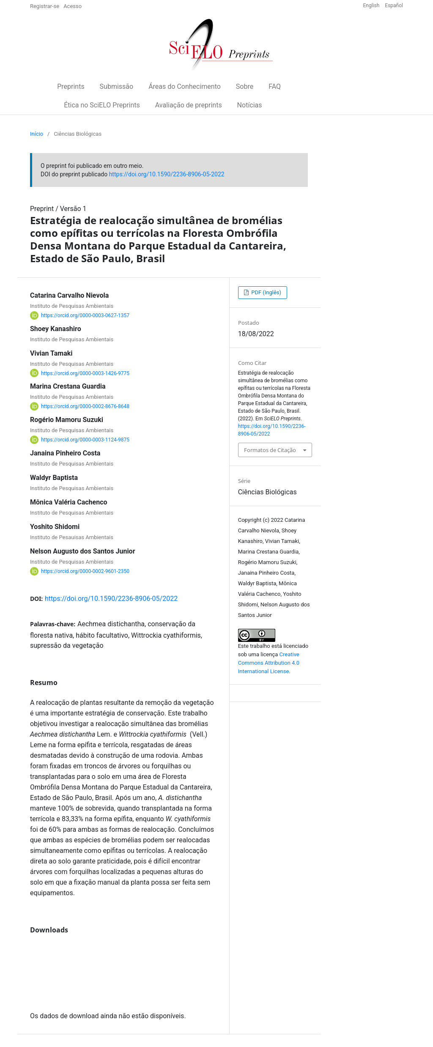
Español (394, 5)
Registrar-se (44, 6)
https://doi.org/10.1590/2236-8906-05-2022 (167, 174)
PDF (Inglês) (265, 292)
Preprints (70, 86)
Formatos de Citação (270, 450)
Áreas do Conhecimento (184, 86)
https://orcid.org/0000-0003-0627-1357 (85, 315)
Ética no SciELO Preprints (102, 105)
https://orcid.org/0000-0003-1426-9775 (85, 373)
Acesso (72, 6)
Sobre (244, 86)
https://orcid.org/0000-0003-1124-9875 (85, 440)
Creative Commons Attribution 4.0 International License (268, 662)
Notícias (249, 105)
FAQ (275, 86)
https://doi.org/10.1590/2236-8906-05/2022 (111, 599)
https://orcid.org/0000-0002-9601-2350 (85, 571)
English (372, 5)
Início (36, 134)
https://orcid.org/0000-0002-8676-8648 (85, 406)
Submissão (117, 86)
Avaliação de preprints (188, 105)
